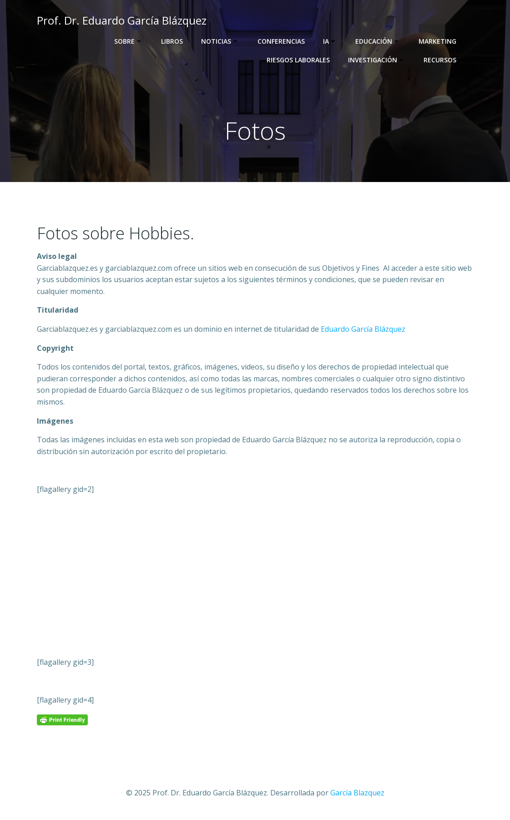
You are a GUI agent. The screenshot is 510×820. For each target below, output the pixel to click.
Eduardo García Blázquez (363, 329)
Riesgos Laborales (298, 60)
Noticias (220, 41)
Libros (172, 41)
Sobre (128, 41)
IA (330, 41)
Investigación (376, 60)
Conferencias (281, 41)
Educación (377, 41)
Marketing (442, 41)
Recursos (444, 60)
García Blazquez (357, 793)
